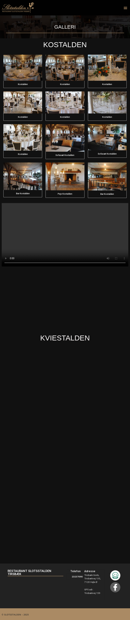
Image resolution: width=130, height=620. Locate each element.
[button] (125, 8)
